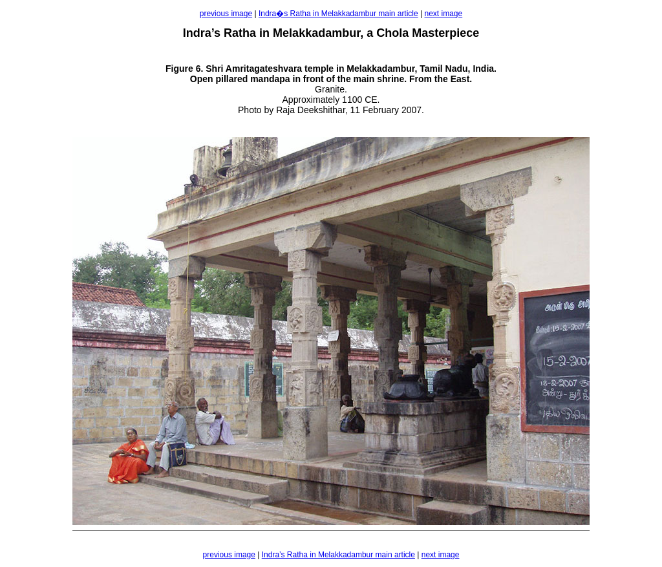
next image (444, 13)
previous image (226, 13)
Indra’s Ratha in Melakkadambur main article (338, 554)
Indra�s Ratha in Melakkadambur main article (338, 13)
